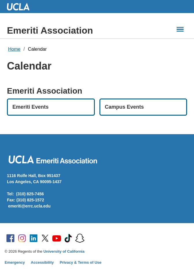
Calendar (37, 49)
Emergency (15, 262)
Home (14, 49)
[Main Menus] (180, 29)
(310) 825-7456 (30, 194)
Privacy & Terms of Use (80, 262)
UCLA (21, 6)
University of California (63, 251)
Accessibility (42, 262)
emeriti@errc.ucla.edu (29, 206)
